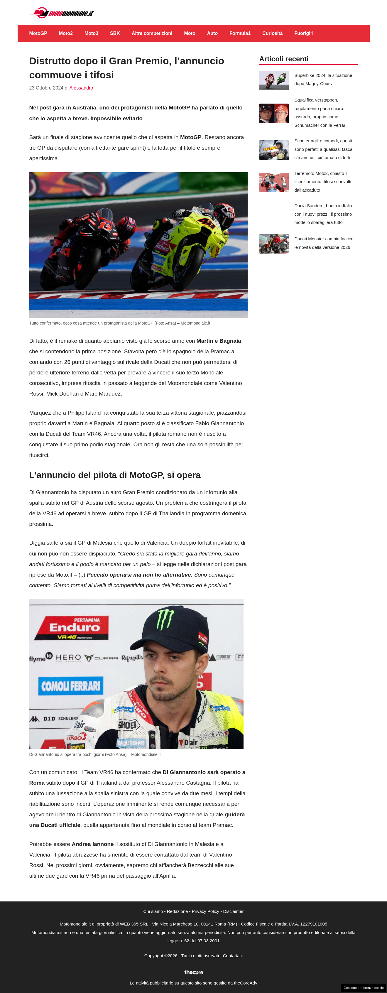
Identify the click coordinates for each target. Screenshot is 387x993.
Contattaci (233, 955)
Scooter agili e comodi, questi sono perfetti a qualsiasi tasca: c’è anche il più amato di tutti (324, 149)
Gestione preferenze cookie (364, 987)
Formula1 (240, 33)
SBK (115, 33)
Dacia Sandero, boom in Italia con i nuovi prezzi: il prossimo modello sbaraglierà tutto (323, 214)
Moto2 (66, 33)
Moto (189, 33)
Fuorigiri (304, 33)
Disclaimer (233, 911)
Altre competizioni (152, 33)
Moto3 (91, 33)
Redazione (177, 911)
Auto (212, 33)
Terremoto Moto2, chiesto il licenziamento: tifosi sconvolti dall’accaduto (323, 181)
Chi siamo (153, 911)
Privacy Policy (205, 911)
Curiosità (272, 33)
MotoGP (38, 33)
